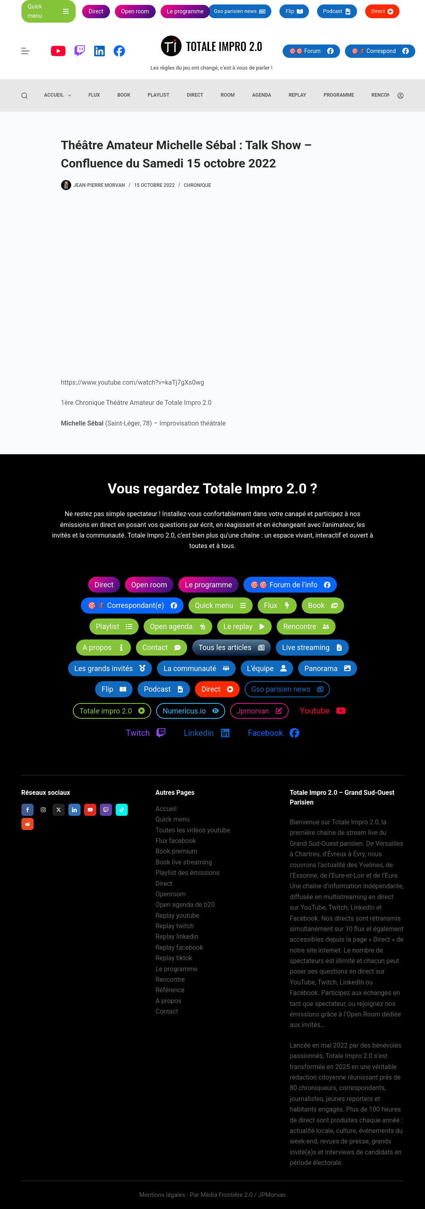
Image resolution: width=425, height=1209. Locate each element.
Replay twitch (175, 926)
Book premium (177, 851)
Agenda (261, 95)
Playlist (158, 95)
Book (123, 95)
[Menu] (25, 51)
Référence (170, 990)
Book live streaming (184, 862)
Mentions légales (162, 1194)
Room (228, 95)
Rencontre (386, 95)
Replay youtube (177, 915)
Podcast (337, 11)
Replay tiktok (174, 958)
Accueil (59, 95)
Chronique (197, 185)
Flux (94, 95)
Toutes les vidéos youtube (193, 830)
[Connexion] (401, 96)
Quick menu (173, 820)
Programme (339, 95)
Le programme (177, 969)
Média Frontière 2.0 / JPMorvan (243, 1194)
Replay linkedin (177, 937)
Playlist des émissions (188, 873)
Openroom (171, 894)
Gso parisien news (239, 11)
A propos (169, 1001)
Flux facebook (176, 841)
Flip (293, 11)
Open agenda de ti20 (185, 905)
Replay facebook (179, 947)
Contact (167, 1012)
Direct (382, 11)
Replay (298, 95)
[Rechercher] (24, 96)
